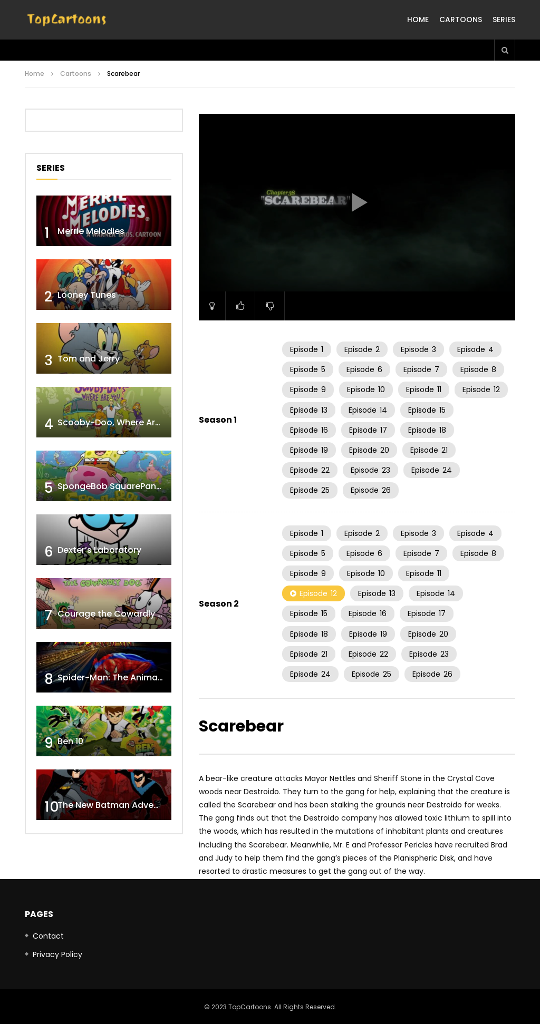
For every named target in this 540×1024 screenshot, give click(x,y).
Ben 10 (70, 741)
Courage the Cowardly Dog (116, 614)
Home (418, 19)
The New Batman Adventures (119, 805)
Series (504, 19)
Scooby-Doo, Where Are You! (119, 422)
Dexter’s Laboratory (99, 550)
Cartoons (460, 19)
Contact (48, 936)
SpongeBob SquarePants (111, 486)
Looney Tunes (86, 295)
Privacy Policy (57, 954)
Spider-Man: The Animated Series (128, 677)
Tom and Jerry (88, 359)
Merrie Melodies (90, 231)
